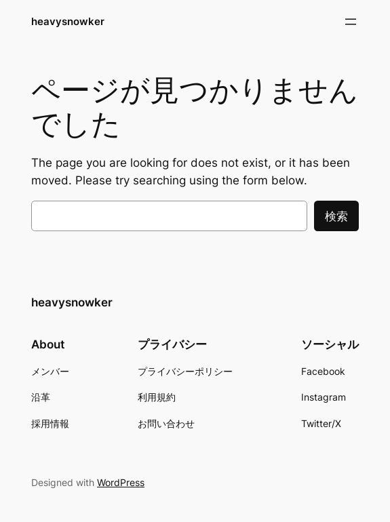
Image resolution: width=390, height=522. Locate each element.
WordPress (120, 482)
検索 (336, 216)
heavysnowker (67, 21)
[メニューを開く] (351, 22)
